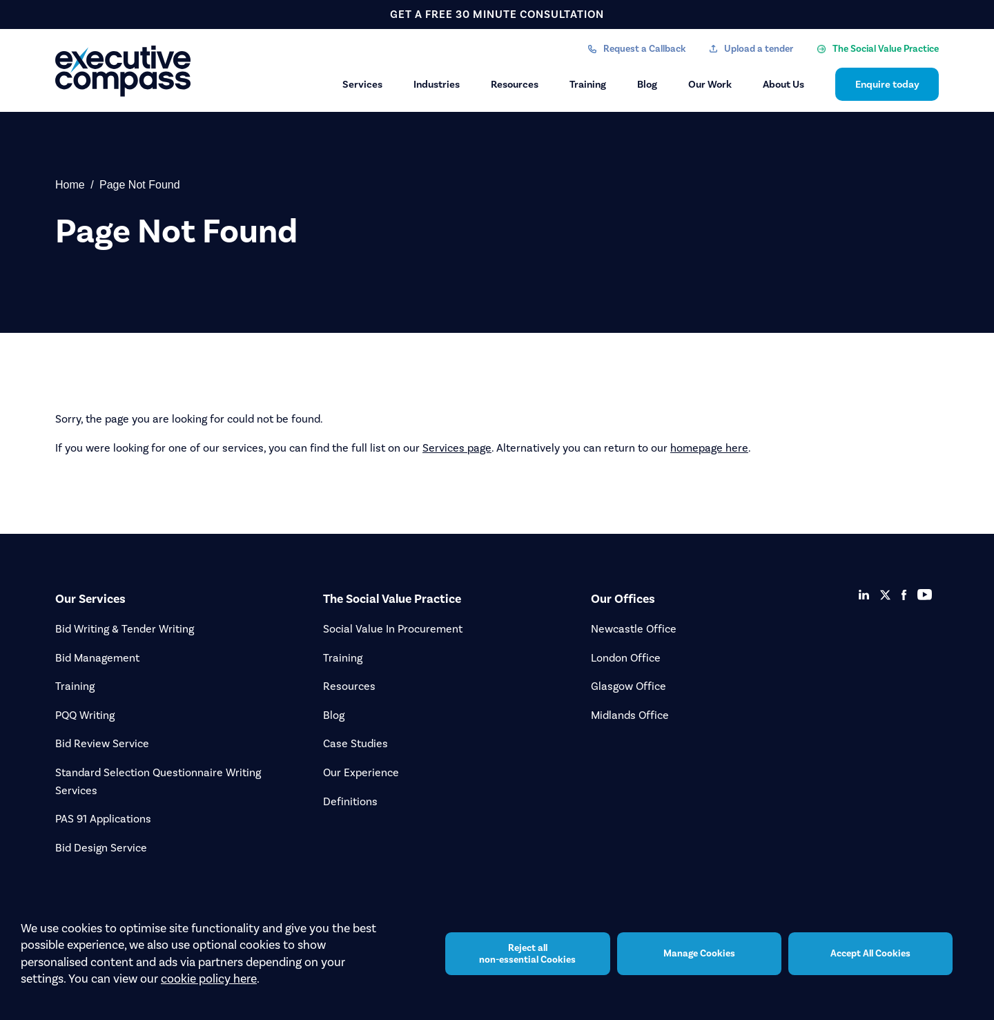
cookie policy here (209, 978)
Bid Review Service (102, 743)
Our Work (710, 84)
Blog (647, 84)
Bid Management (97, 657)
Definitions (350, 801)
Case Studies (355, 743)
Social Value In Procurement (392, 628)
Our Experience (361, 772)
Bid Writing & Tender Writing (124, 628)
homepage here (709, 447)
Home (70, 185)
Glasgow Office (628, 686)
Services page (456, 447)
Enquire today (887, 84)
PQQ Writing (85, 715)
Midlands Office (630, 715)
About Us (783, 84)
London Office (626, 657)
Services (362, 84)
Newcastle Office (633, 628)
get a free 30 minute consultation (497, 14)
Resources (514, 84)
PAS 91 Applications (103, 818)
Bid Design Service (101, 847)
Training (587, 84)
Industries (436, 84)
